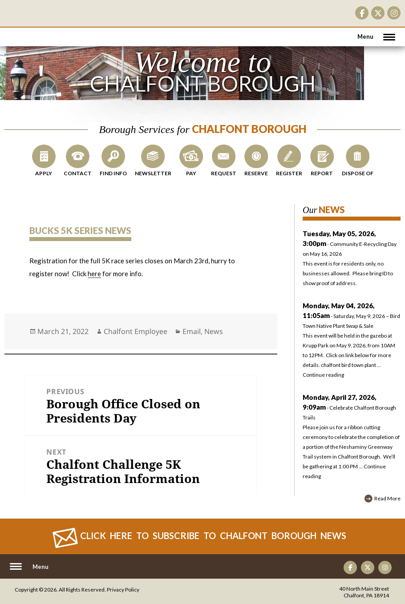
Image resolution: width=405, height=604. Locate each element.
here (94, 274)
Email (191, 331)
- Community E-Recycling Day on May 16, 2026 (352, 259)
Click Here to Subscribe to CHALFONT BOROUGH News (213, 535)
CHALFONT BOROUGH (33, 31)
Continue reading (323, 374)
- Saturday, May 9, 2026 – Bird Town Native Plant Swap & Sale (351, 316)
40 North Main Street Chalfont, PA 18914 (364, 592)
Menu (365, 36)
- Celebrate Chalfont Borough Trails (349, 408)
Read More (387, 498)
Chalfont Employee (135, 331)
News (213, 331)
